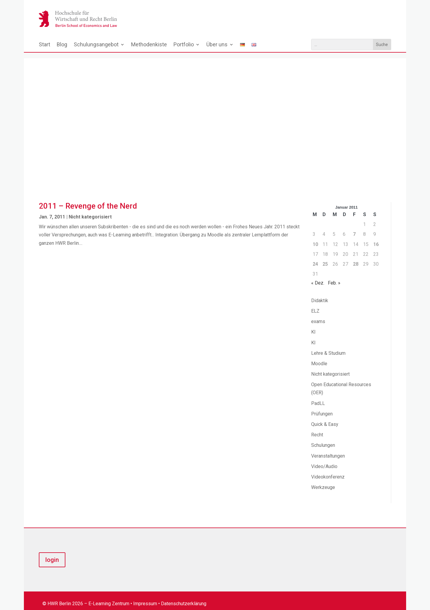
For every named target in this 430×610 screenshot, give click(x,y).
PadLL (318, 397)
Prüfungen (322, 408)
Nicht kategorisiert (90, 211)
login (52, 554)
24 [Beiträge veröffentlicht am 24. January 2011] (315, 258)
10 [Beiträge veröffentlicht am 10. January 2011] (315, 238)
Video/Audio (324, 461)
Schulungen (323, 439)
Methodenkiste (149, 45)
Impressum (145, 598)
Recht (317, 429)
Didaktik (319, 295)
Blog (62, 45)
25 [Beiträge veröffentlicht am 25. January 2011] (325, 258)
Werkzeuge (323, 481)
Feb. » (334, 277)
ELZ (315, 305)
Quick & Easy (324, 418)
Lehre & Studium (328, 347)
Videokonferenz (328, 471)
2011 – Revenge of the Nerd (88, 200)
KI (313, 326)
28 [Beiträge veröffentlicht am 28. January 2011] (355, 258)
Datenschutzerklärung (183, 598)
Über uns (217, 45)
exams (318, 316)
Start (44, 45)
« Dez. (317, 277)
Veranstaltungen (328, 450)
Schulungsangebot (96, 45)
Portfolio (183, 45)
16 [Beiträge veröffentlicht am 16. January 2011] (376, 238)
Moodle (319, 358)
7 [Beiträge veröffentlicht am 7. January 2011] (354, 228)
